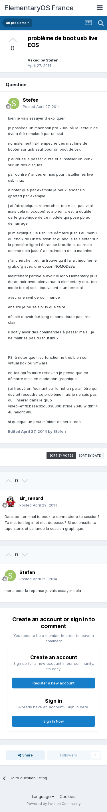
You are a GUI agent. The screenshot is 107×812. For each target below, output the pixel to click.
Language (43, 796)
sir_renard (31, 498)
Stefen (52, 60)
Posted (41, 106)
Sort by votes (61, 455)
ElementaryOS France (39, 8)
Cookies (67, 796)
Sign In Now (53, 721)
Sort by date (90, 455)
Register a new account (53, 683)
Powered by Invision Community (54, 803)
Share (25, 755)
